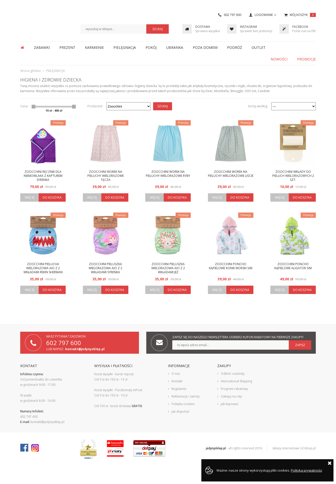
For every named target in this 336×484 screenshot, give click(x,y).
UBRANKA (174, 47)
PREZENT (67, 47)
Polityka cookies (183, 404)
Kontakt (177, 381)
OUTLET (259, 47)
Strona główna (22, 47)
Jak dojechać (180, 411)
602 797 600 (232, 15)
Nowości (279, 59)
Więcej (29, 197)
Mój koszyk (303, 15)
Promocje (306, 59)
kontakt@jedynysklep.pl (85, 349)
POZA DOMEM (205, 47)
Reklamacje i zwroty (186, 396)
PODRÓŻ (234, 47)
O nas (176, 373)
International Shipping (236, 381)
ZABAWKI (42, 47)
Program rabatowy (234, 389)
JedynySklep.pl (43, 21)
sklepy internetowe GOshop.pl (294, 448)
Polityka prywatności (306, 470)
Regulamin (179, 389)
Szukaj (162, 106)
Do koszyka (52, 197)
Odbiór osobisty (233, 373)
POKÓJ (151, 47)
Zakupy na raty (231, 396)
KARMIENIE (94, 47)
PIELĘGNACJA (124, 47)
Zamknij (329, 463)
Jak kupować (229, 404)
